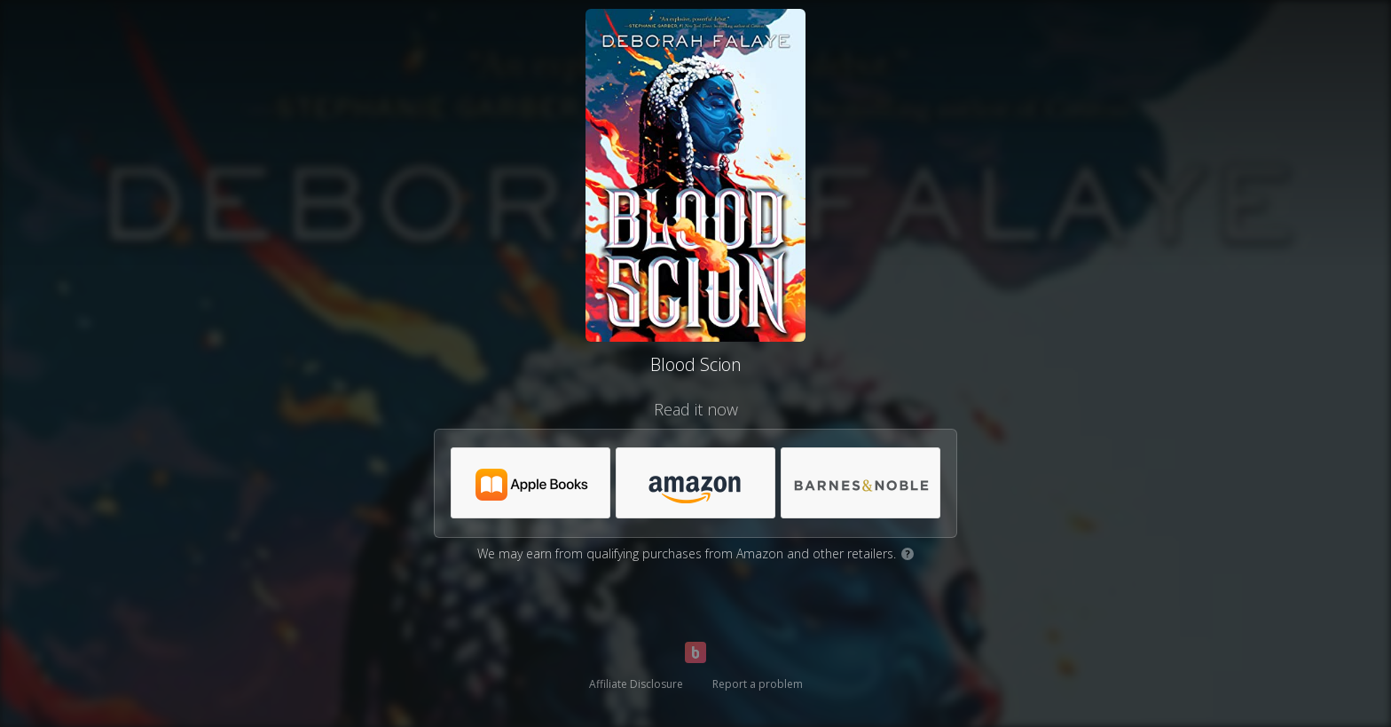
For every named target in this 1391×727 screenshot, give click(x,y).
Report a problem (757, 683)
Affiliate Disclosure (636, 683)
